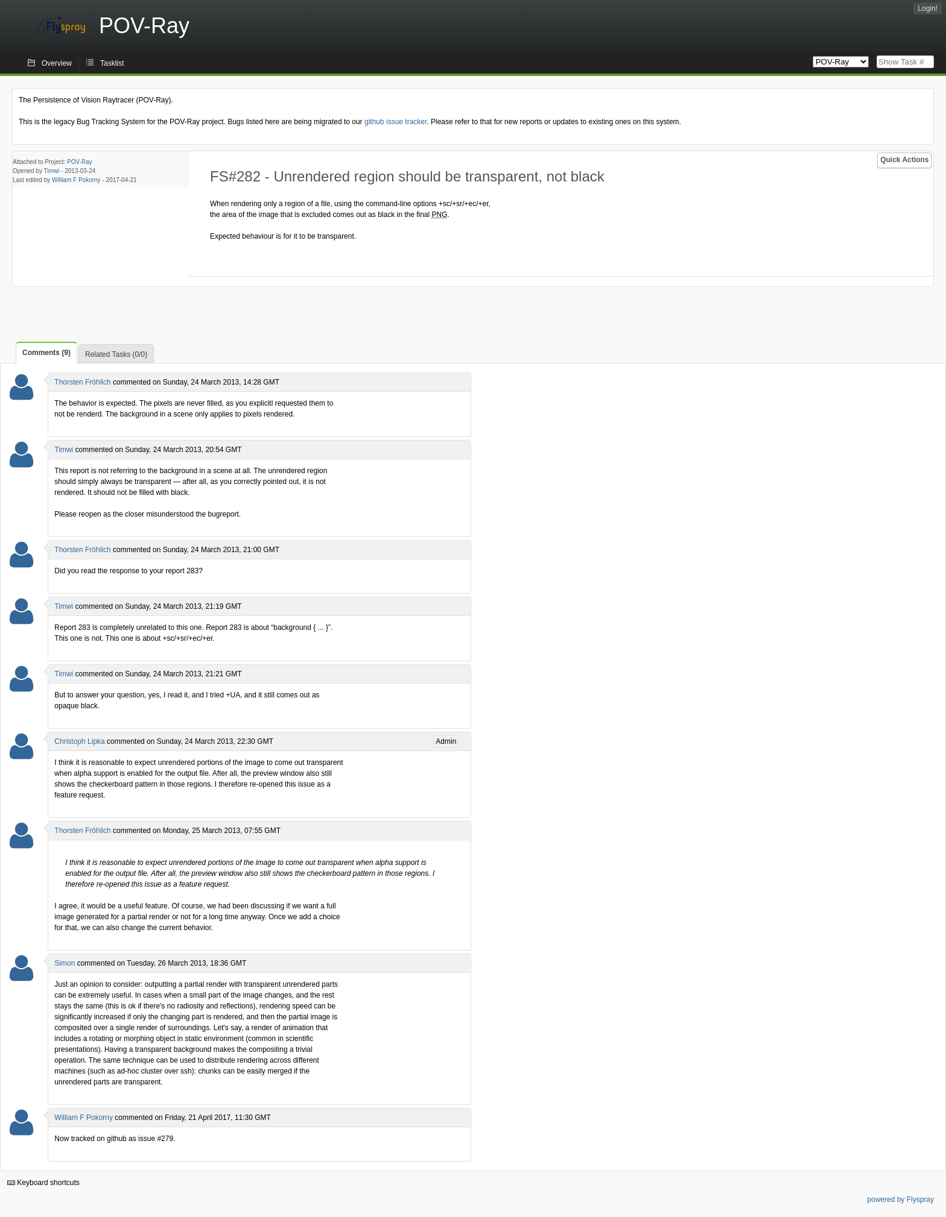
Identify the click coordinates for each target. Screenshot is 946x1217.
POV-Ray (79, 162)
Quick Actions (904, 160)
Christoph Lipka (79, 741)
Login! (928, 8)
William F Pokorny (76, 180)
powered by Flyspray (900, 1199)
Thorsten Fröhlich (82, 382)
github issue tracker (395, 122)
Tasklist (112, 63)
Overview (57, 63)
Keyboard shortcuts (43, 1182)
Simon (64, 963)
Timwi (52, 171)
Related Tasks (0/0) (116, 354)
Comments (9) (46, 352)
